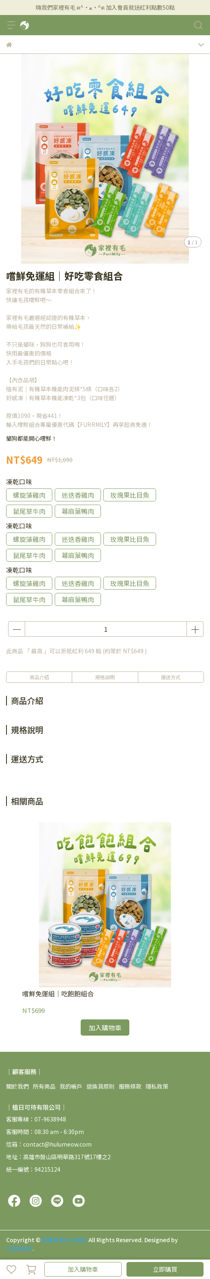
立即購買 (165, 1269)
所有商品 (44, 1086)
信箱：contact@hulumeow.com (49, 1144)
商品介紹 (39, 677)
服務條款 (130, 1086)
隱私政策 (157, 1086)
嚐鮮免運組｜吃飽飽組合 (58, 993)
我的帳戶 (71, 1086)
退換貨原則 (100, 1086)
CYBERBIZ (19, 1248)
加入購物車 (83, 1269)
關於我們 (17, 1086)
